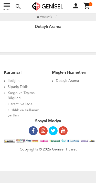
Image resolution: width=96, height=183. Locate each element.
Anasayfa (44, 16)
